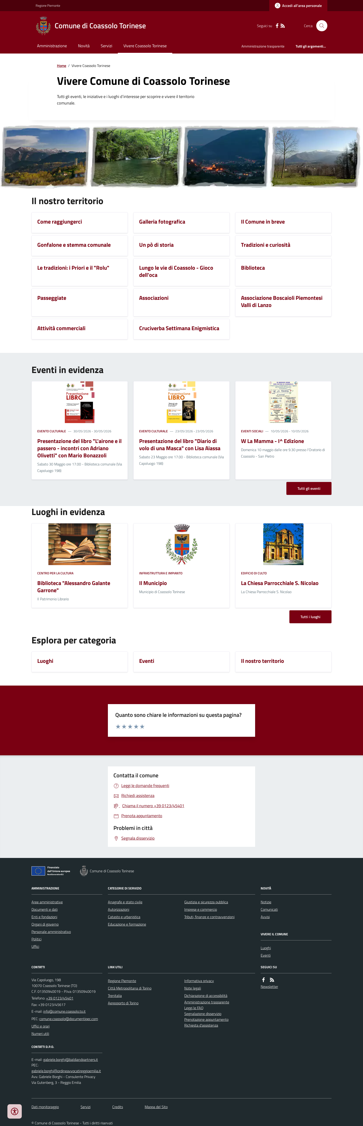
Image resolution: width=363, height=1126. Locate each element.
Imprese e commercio (200, 909)
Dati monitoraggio (45, 1107)
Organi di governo (45, 924)
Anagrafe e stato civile (125, 902)
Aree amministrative (47, 902)
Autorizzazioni (118, 909)
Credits (117, 1107)
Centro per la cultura (55, 573)
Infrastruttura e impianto (160, 573)
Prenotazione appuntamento (206, 1019)
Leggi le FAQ (193, 1008)
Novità (84, 46)
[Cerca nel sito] (320, 25)
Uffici (35, 946)
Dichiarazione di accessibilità (205, 995)
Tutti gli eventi (308, 488)
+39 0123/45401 (59, 998)
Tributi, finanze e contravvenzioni (209, 917)
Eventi (266, 955)
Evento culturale (51, 431)
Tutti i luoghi (310, 617)
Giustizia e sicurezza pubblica (206, 902)
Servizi (106, 46)
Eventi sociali (252, 431)
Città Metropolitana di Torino (129, 988)
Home (61, 65)
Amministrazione (52, 46)
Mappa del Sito (156, 1107)
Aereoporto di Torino (123, 1003)
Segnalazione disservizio (202, 1013)
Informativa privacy (199, 981)
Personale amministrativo (51, 931)
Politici (36, 939)
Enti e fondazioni (44, 917)
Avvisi (265, 917)
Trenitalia (115, 995)
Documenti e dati (44, 909)
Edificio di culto (254, 573)
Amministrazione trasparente (263, 46)
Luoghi (266, 948)
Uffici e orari (40, 1026)
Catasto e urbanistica (124, 917)
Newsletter (269, 986)
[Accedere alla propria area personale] (298, 5)
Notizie (266, 902)
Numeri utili (40, 1033)
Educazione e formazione (127, 924)
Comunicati (269, 909)
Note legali (192, 988)
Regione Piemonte (48, 5)
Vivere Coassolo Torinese (145, 46)
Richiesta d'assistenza (201, 1025)
